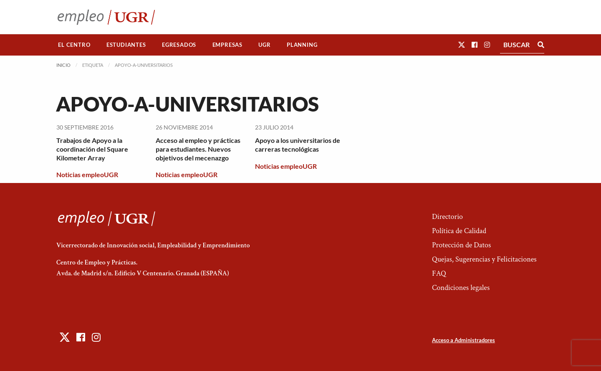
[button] (461, 44)
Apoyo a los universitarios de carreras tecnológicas (297, 144)
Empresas (227, 44)
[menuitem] (74, 45)
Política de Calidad (459, 231)
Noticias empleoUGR (87, 174)
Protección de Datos (461, 245)
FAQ (439, 273)
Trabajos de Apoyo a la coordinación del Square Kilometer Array (92, 149)
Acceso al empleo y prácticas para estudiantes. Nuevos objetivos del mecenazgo (198, 149)
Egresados (179, 44)
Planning (302, 44)
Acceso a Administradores (463, 340)
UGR (264, 44)
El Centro (74, 44)
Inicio (63, 65)
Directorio (447, 216)
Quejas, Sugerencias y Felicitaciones (484, 259)
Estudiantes (126, 44)
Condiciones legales (461, 287)
